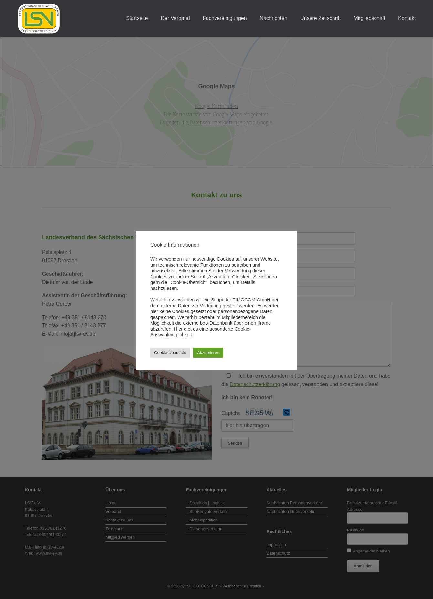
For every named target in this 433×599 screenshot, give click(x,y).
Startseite (137, 18)
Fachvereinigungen (225, 18)
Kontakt (407, 18)
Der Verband (175, 18)
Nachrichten (273, 18)
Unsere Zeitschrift (320, 18)
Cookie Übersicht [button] (170, 352)
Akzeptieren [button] (208, 352)
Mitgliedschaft (369, 18)
